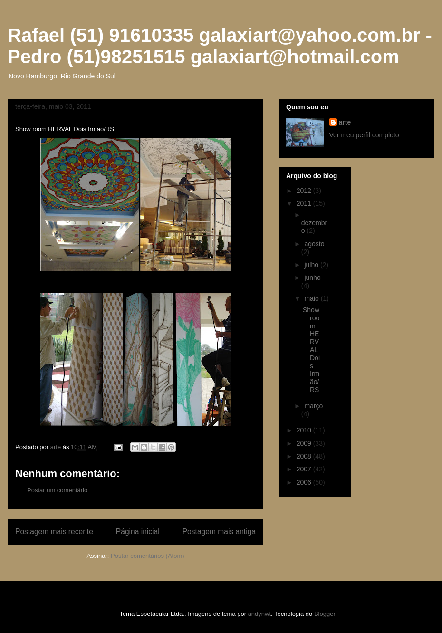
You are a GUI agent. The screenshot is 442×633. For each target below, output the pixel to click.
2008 (305, 456)
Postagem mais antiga (219, 532)
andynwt (259, 613)
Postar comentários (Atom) (147, 555)
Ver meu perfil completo (364, 135)
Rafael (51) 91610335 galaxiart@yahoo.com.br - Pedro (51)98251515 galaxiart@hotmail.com (220, 46)
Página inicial (138, 532)
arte (345, 122)
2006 (305, 482)
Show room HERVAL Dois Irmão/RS (311, 349)
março (313, 406)
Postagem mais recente (54, 532)
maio (312, 298)
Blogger (324, 613)
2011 (305, 203)
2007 (305, 469)
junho (312, 277)
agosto (314, 244)
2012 (305, 190)
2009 (305, 443)
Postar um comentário (57, 490)
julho (312, 265)
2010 (305, 430)
